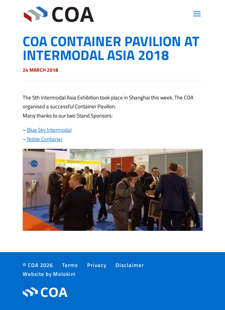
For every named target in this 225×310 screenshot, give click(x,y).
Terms (70, 265)
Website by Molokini (49, 274)
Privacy (96, 265)
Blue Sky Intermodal (49, 130)
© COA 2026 (38, 265)
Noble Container (45, 139)
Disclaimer (130, 265)
